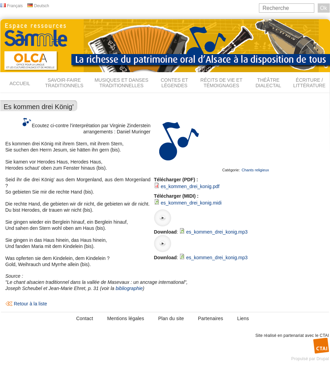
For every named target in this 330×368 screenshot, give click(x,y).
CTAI (324, 335)
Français (15, 5)
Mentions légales (125, 318)
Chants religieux (255, 170)
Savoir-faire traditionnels (64, 82)
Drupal (322, 358)
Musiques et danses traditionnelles (122, 82)
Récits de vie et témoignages (222, 82)
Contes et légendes (174, 82)
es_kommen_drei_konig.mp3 (217, 232)
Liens (243, 318)
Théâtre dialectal (268, 82)
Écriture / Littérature (309, 82)
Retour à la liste (30, 303)
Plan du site (171, 318)
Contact (84, 318)
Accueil (20, 83)
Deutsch (41, 5)
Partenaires (210, 318)
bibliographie (128, 288)
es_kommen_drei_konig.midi (191, 203)
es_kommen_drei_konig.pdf (190, 186)
